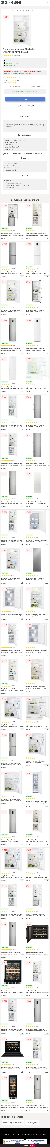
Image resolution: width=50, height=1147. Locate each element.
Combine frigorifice (8, 11)
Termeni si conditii (9, 1135)
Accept (32, 1145)
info (22, 238)
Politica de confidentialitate (26, 1135)
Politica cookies (41, 1135)
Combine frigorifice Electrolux (25, 11)
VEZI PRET (25, 99)
